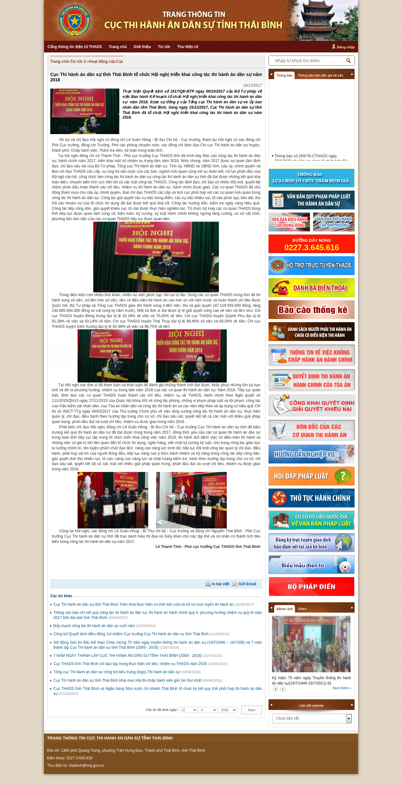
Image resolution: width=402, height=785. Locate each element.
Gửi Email (247, 584)
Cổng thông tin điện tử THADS (74, 47)
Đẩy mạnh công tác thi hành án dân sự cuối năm (94, 626)
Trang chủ (118, 47)
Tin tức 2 (78, 61)
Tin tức (164, 47)
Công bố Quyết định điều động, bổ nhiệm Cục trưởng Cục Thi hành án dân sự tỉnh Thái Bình (131, 634)
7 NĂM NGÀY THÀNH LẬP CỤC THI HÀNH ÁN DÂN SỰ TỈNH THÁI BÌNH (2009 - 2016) (127, 655)
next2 (282, 689)
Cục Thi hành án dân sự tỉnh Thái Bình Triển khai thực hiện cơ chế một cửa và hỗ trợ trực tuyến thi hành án (143, 604)
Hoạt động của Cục (106, 61)
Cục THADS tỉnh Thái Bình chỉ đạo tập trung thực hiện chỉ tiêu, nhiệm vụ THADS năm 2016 (130, 664)
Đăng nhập (346, 47)
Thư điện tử (187, 47)
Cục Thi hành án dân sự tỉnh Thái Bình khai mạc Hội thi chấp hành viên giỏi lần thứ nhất (127, 680)
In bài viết (221, 584)
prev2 (275, 689)
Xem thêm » (342, 688)
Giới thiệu (142, 47)
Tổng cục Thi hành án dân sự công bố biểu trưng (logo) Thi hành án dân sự (116, 672)
